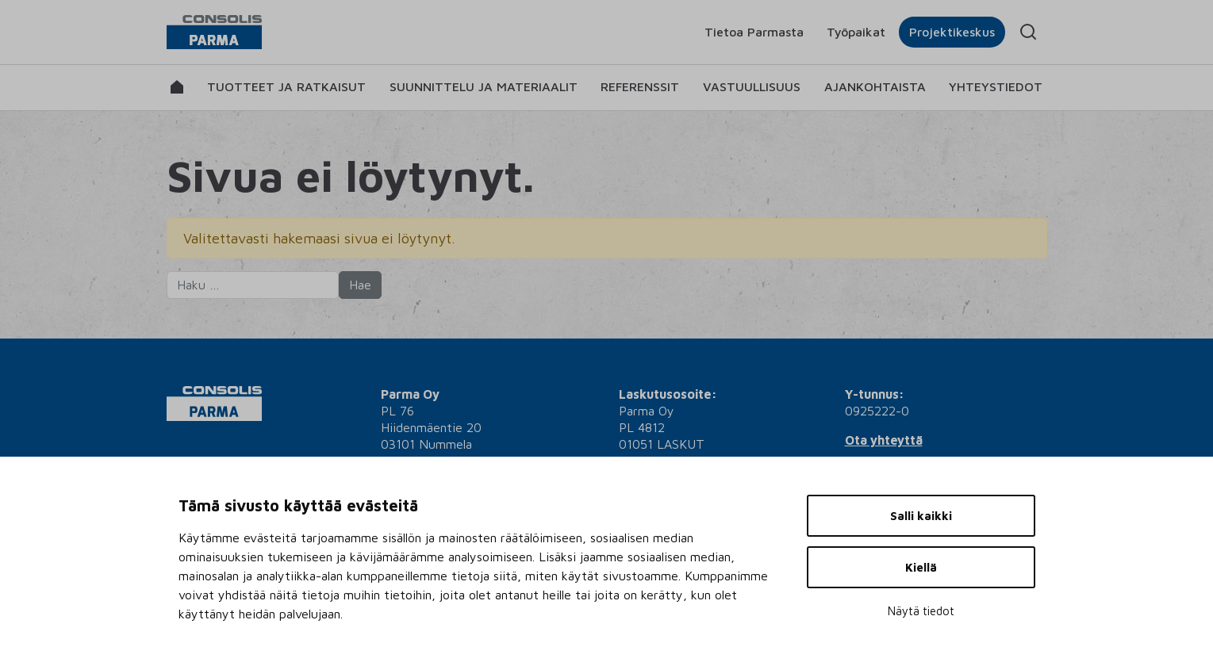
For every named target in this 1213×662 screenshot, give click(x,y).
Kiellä (921, 567)
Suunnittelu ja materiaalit (484, 86)
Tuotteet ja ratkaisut (286, 86)
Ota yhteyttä (884, 440)
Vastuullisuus (751, 86)
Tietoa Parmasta (754, 32)
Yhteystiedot (995, 86)
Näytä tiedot (921, 611)
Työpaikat (856, 32)
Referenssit (640, 86)
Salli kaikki (921, 515)
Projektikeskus (952, 32)
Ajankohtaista (875, 86)
